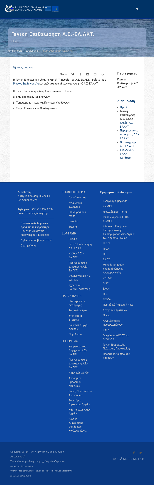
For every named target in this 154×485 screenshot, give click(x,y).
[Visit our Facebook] (134, 453)
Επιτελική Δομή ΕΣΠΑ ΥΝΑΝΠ (116, 219)
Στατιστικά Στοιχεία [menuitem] (75, 317)
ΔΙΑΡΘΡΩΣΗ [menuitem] (69, 233)
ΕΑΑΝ (106, 288)
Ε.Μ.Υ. (106, 330)
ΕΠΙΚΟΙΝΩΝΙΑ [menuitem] (70, 341)
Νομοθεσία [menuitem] (75, 334)
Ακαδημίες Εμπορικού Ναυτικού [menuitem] (75, 382)
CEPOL (107, 283)
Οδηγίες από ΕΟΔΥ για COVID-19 (116, 337)
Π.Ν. (105, 294)
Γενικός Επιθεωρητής (26, 83)
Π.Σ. (105, 254)
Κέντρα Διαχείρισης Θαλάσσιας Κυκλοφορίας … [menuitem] (78, 425)
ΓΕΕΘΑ (107, 299)
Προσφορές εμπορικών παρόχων (116, 355)
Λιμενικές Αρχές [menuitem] (79, 372)
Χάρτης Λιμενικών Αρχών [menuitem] (80, 411)
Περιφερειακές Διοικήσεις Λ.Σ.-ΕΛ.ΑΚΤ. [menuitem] (78, 266)
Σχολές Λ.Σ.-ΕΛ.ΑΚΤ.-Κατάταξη (127, 153)
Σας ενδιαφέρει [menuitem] (78, 310)
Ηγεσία (124, 107)
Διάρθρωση (32, 51)
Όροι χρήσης (28, 245)
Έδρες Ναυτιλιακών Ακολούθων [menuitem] (80, 393)
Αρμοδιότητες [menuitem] (77, 197)
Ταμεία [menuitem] (73, 226)
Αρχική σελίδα (15, 51)
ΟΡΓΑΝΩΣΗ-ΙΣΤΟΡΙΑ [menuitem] (73, 192)
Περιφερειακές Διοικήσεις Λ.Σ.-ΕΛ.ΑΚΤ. (129, 134)
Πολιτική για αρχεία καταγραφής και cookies (35, 232)
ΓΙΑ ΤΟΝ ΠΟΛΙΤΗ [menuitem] (71, 295)
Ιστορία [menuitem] (73, 221)
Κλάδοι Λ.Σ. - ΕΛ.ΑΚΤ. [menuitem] (76, 255)
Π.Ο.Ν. (106, 248)
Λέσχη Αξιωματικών (115, 310)
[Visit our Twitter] (141, 453)
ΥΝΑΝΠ (107, 206)
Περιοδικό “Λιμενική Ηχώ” (118, 304)
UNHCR (107, 277)
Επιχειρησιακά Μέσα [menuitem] (77, 214)
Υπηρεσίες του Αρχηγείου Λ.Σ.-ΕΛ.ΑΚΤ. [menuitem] (78, 350)
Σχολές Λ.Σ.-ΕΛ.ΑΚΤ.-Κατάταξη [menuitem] (79, 287)
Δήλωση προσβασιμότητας (36, 240)
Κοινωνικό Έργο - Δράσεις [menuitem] (79, 327)
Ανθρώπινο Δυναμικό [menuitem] (75, 204)
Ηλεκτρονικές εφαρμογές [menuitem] (77, 303)
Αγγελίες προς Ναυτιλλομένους (113, 322)
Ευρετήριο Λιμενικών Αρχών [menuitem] (79, 402)
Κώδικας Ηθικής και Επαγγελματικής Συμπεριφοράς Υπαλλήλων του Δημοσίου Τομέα (119, 232)
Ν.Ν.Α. (106, 315)
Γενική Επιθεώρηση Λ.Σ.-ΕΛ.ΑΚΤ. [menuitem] (80, 246)
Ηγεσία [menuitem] (73, 238)
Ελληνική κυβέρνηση (115, 201)
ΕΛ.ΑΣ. (107, 259)
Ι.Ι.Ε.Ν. (106, 243)
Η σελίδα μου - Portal (115, 211)
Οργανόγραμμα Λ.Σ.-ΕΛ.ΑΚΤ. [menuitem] (80, 277)
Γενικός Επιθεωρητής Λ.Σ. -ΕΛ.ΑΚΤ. (128, 83)
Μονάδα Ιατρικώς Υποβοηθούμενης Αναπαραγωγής (113, 268)
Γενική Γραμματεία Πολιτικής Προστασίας (116, 346)
